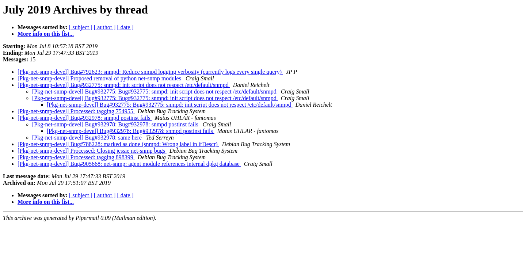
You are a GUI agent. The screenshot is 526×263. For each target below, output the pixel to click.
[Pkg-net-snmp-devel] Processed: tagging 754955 (76, 111)
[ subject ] (80, 27)
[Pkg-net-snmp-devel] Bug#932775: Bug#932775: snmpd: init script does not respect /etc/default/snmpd (155, 91)
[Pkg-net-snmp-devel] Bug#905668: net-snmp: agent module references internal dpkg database (129, 164)
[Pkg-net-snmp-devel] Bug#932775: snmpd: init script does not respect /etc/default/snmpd (124, 85)
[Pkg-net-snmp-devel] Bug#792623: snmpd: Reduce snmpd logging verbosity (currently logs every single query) (150, 72)
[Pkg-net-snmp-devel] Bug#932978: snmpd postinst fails (85, 118)
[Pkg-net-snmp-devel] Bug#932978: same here (87, 137)
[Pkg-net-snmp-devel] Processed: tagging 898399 (76, 157)
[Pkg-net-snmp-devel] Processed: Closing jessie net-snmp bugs (92, 151)
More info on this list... (46, 34)
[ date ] (125, 27)
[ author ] (105, 27)
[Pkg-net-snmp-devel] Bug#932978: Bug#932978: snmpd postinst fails (116, 124)
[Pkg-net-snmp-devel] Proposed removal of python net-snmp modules (100, 78)
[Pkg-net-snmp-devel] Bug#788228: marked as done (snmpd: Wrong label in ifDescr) (118, 144)
